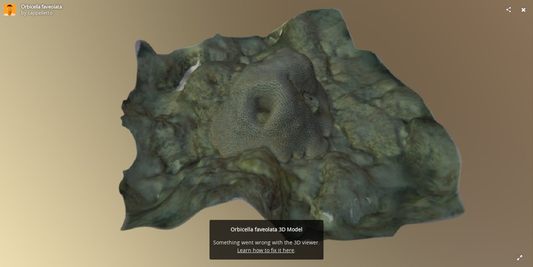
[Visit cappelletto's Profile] (10, 10)
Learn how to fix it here (265, 250)
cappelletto (40, 12)
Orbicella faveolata (41, 6)
